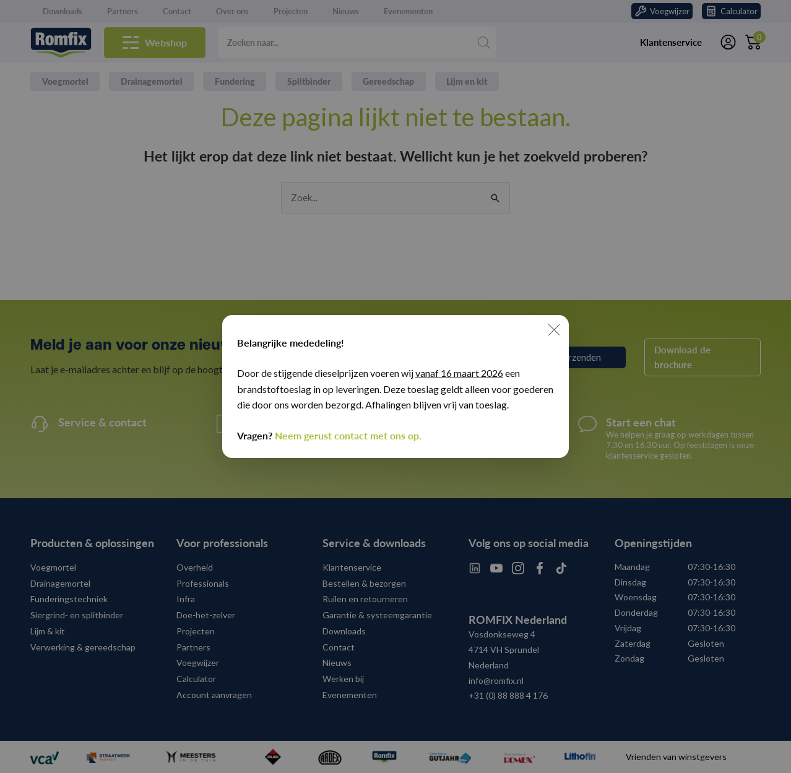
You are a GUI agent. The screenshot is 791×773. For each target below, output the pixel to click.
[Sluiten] (554, 329)
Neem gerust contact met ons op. (348, 435)
